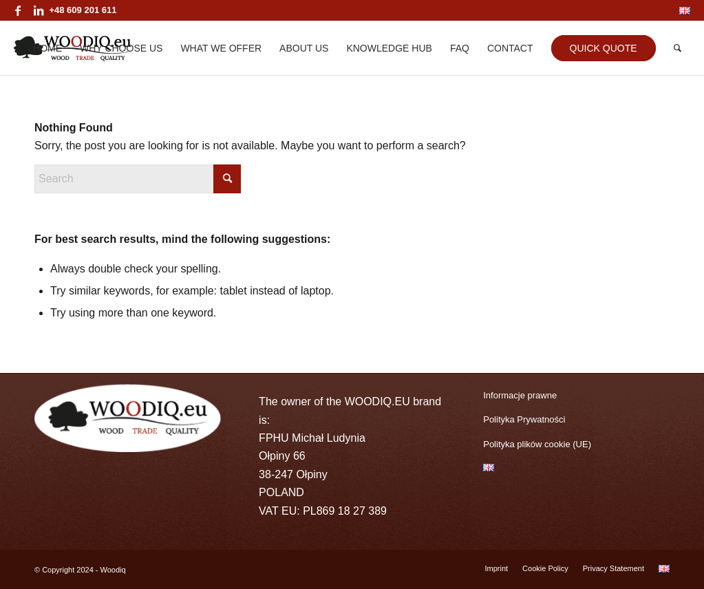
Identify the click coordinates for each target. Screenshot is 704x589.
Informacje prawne (520, 395)
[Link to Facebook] (18, 10)
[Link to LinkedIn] (38, 10)
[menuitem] (681, 11)
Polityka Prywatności (524, 419)
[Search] (677, 48)
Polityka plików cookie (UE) (537, 444)
